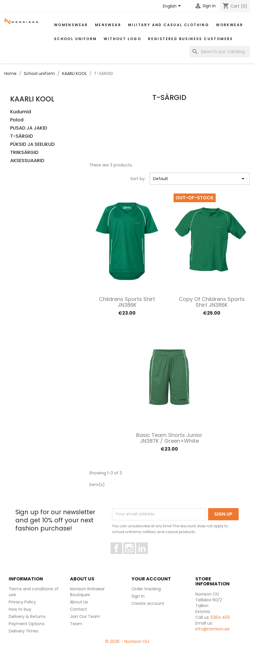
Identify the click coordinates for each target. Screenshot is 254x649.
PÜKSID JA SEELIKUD (32, 144)
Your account (151, 579)
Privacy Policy (22, 602)
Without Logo (122, 38)
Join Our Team (85, 616)
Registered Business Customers (190, 38)
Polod (17, 120)
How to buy (20, 609)
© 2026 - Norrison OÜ (127, 641)
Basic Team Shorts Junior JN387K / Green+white (169, 437)
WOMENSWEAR (71, 24)
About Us (79, 602)
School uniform (75, 38)
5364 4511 (220, 617)
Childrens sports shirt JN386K (127, 302)
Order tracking (146, 589)
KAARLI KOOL (32, 99)
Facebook (122, 556)
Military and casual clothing (168, 24)
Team (76, 624)
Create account (147, 603)
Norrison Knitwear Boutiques (87, 592)
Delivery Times (23, 631)
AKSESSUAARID (27, 161)
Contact (78, 609)
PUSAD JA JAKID (28, 128)
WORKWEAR (229, 24)
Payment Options (26, 624)
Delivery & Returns (27, 616)
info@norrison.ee (212, 629)
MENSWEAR (108, 24)
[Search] (219, 52)
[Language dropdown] (173, 6)
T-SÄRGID (21, 136)
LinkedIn (145, 556)
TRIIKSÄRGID (24, 153)
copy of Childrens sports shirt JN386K (212, 302)
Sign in (138, 596)
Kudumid (20, 112)
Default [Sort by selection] (199, 178)
